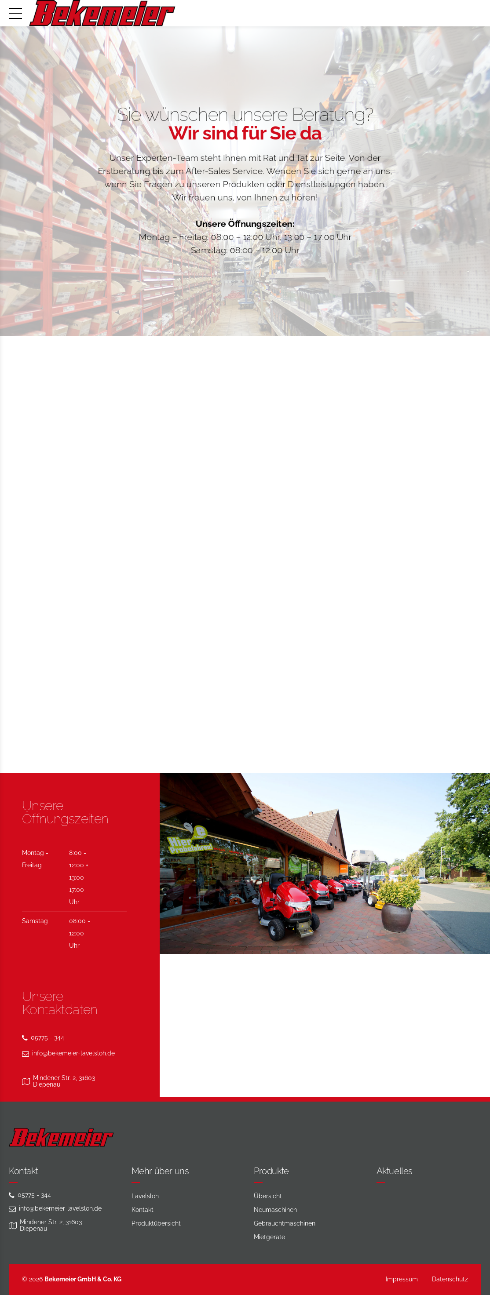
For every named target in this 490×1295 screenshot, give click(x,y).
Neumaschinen (275, 1209)
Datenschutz (450, 1279)
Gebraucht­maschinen (284, 1223)
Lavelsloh (145, 1196)
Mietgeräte (269, 1236)
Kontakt (143, 1209)
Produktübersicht (156, 1223)
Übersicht (268, 1196)
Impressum (402, 1279)
